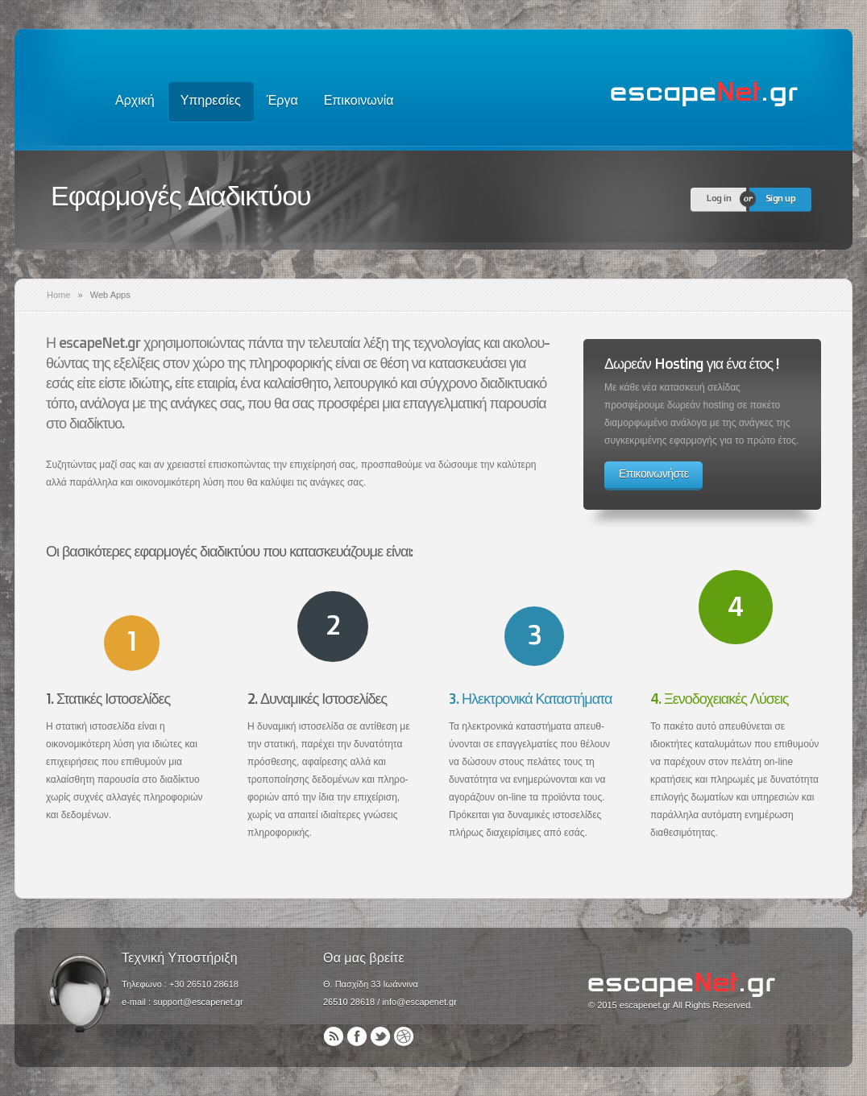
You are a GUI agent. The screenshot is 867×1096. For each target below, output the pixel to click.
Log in (719, 198)
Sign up (780, 198)
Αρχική (135, 100)
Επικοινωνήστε (653, 473)
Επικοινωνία (359, 100)
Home (58, 295)
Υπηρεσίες (210, 100)
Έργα (282, 100)
